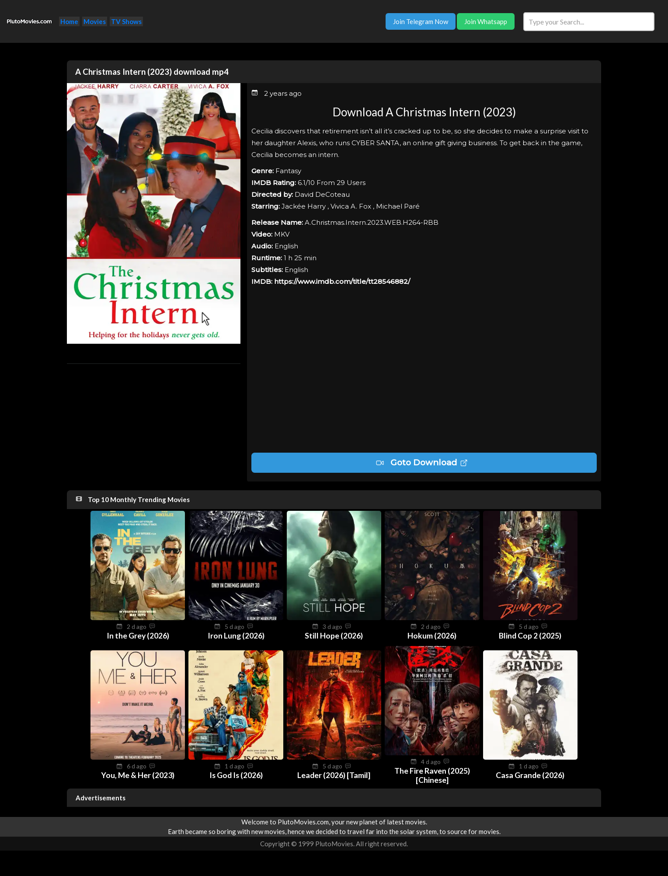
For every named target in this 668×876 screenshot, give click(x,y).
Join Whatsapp (485, 21)
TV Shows (126, 21)
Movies (95, 21)
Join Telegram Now (420, 21)
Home (69, 21)
